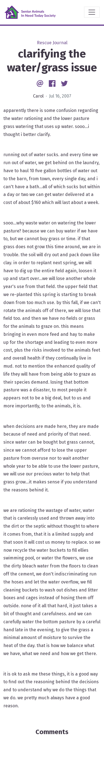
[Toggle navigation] (92, 12)
